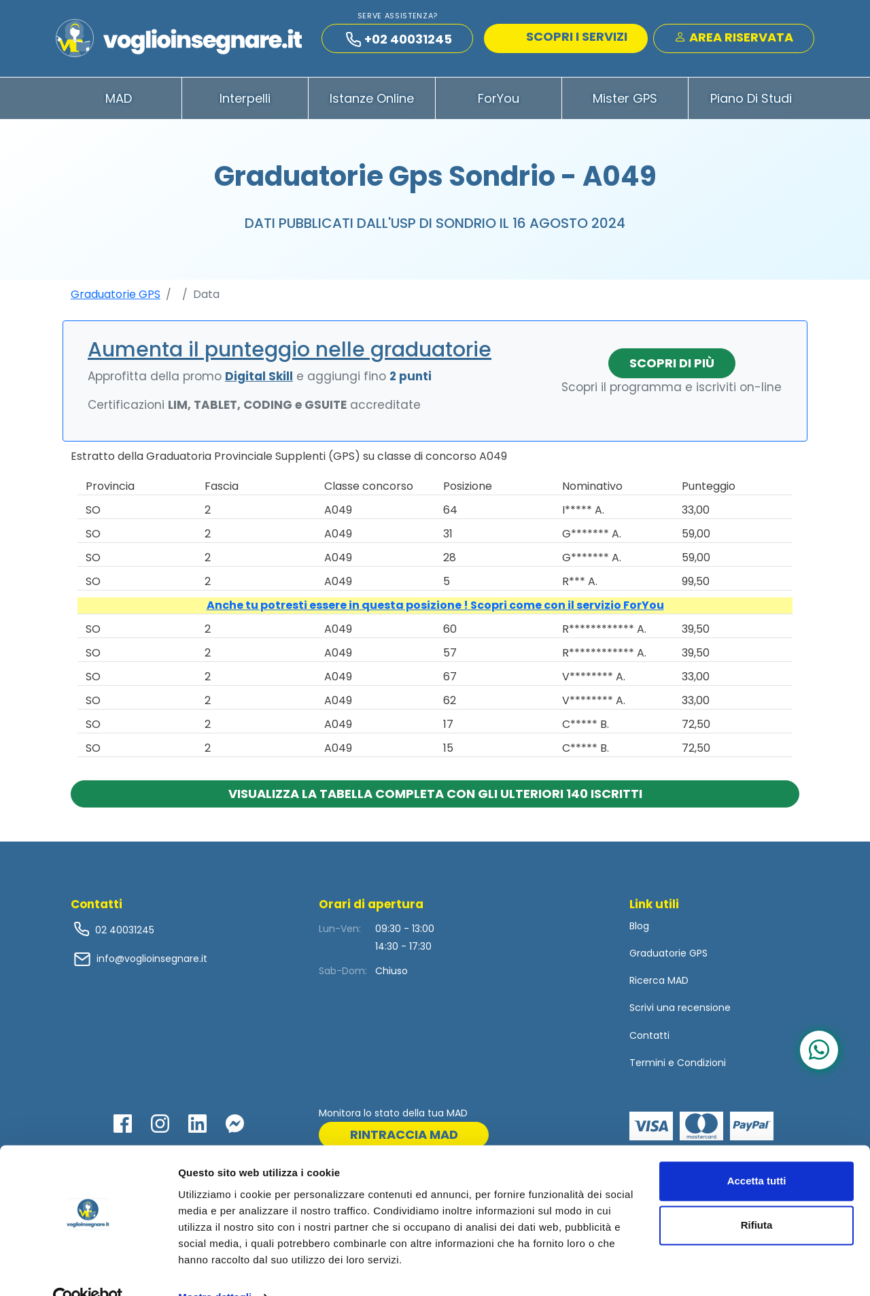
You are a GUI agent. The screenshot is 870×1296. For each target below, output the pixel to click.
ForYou (498, 101)
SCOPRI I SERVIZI (567, 37)
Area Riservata (733, 38)
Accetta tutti (756, 1153)
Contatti (649, 1038)
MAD (118, 101)
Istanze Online (372, 101)
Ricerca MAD (659, 984)
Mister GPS (625, 101)
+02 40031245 (399, 40)
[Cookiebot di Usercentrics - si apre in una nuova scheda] (88, 1269)
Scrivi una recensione (680, 1011)
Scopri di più (671, 365)
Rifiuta (757, 1197)
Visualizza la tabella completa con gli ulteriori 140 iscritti (435, 796)
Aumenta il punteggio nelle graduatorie (289, 352)
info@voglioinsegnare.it (152, 962)
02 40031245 (123, 933)
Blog (639, 928)
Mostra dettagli (214, 1269)
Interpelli (245, 101)
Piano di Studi (751, 101)
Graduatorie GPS (115, 297)
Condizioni (701, 1065)
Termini (647, 1065)
